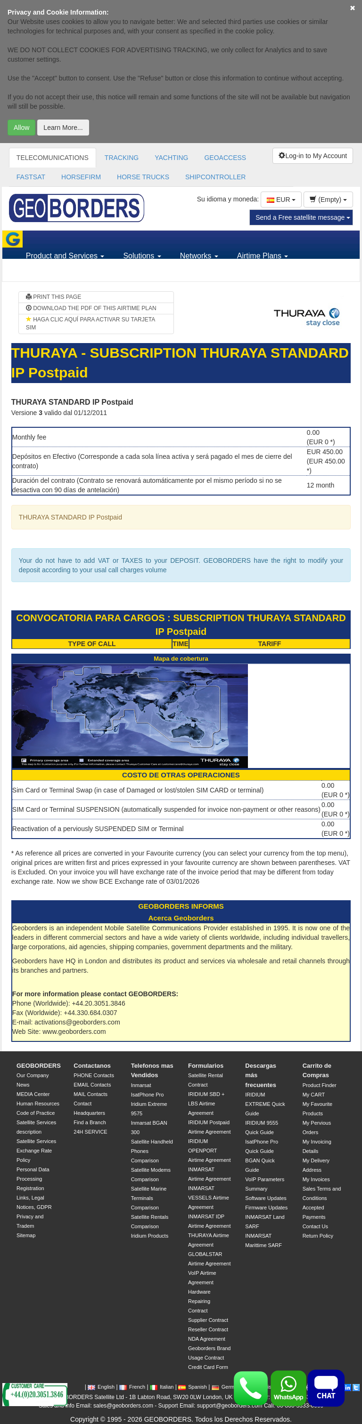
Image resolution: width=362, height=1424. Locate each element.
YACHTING (171, 157)
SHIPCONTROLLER (215, 177)
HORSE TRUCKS (143, 177)
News (23, 1085)
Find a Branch (90, 1122)
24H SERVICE (90, 1132)
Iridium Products (149, 1236)
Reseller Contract (208, 1329)
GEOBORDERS (38, 1065)
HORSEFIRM (81, 177)
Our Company (32, 1075)
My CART (314, 1094)
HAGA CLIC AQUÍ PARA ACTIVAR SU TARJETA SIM (90, 323)
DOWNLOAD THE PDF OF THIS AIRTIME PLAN (91, 308)
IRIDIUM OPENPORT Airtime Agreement (209, 1150)
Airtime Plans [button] (262, 256)
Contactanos (92, 1065)
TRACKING (122, 157)
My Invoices (316, 1179)
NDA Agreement (206, 1339)
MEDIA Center (32, 1094)
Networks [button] (199, 256)
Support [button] (42, 273)
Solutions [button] (142, 256)
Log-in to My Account (313, 156)
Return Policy (318, 1236)
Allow (21, 127)
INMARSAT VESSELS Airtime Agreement (208, 1197)
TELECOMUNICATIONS (52, 157)
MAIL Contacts (90, 1094)
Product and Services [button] (65, 256)
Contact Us (315, 1226)
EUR (281, 199)
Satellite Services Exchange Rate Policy (36, 1150)
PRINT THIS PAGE (53, 297)
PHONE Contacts (94, 1075)
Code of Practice (35, 1113)
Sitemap (25, 1235)
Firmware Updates (266, 1207)
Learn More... (62, 127)
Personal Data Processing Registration (32, 1179)
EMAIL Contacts (92, 1085)
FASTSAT (30, 177)
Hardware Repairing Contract (199, 1301)
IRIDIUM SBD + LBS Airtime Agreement (206, 1103)
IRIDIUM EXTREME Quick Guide (265, 1104)
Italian (161, 1387)
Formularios (205, 1065)
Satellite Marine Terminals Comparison (149, 1198)
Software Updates (265, 1198)
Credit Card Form (208, 1367)
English (101, 1387)
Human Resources (37, 1103)
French (132, 1387)
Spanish (192, 1387)
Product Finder (320, 1085)
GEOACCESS (225, 157)
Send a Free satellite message (302, 217)
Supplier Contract (208, 1320)
